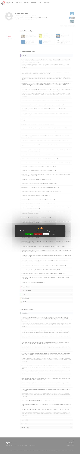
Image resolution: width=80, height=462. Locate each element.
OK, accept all (29, 234)
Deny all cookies (38, 234)
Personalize (46, 234)
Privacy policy (52, 234)
